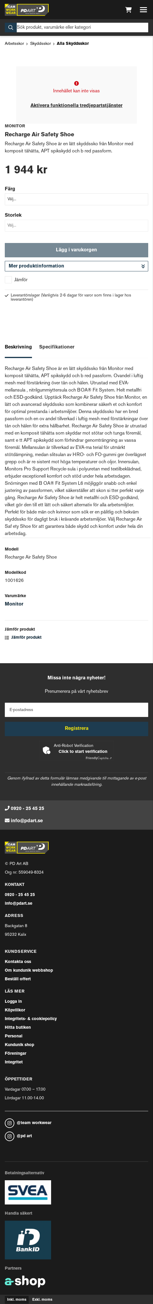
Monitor (14, 604)
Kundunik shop (19, 1045)
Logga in (13, 1002)
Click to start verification (83, 752)
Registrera (76, 729)
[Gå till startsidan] (27, 10)
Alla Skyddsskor (73, 44)
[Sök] (76, 27)
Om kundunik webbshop (29, 971)
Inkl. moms (16, 1299)
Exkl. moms (42, 1299)
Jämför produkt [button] (23, 638)
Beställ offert (18, 979)
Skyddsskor (40, 44)
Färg (10, 189)
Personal (13, 1036)
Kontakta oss (18, 962)
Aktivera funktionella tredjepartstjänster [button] (76, 106)
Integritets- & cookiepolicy (31, 1019)
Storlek (13, 215)
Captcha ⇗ (99, 758)
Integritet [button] (14, 1062)
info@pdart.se (27, 821)
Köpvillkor (15, 1010)
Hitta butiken (18, 1028)
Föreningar (15, 1054)
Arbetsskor (14, 44)
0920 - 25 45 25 (27, 809)
